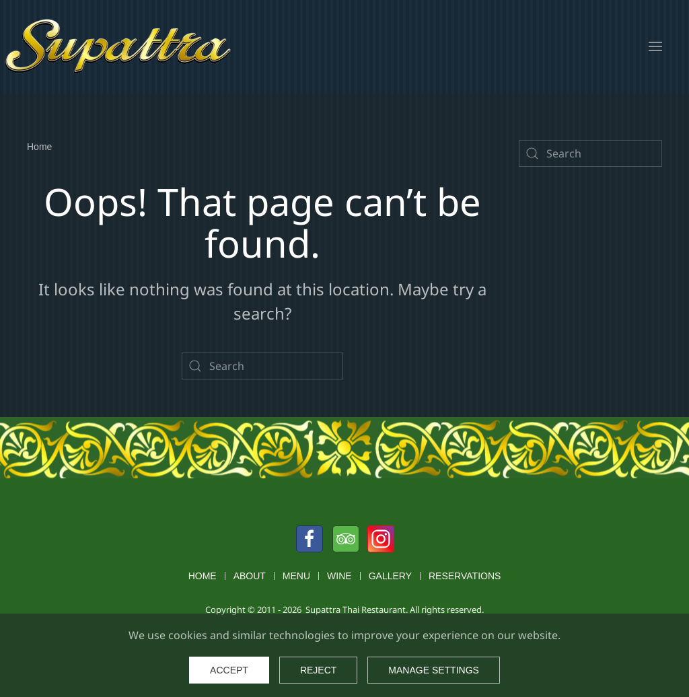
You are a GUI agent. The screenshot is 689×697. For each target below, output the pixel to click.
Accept (229, 670)
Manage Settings (433, 670)
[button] (655, 46)
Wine (339, 576)
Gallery (390, 576)
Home (202, 576)
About (249, 576)
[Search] (262, 366)
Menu (296, 576)
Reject (318, 670)
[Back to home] (117, 46)
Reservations (465, 576)
